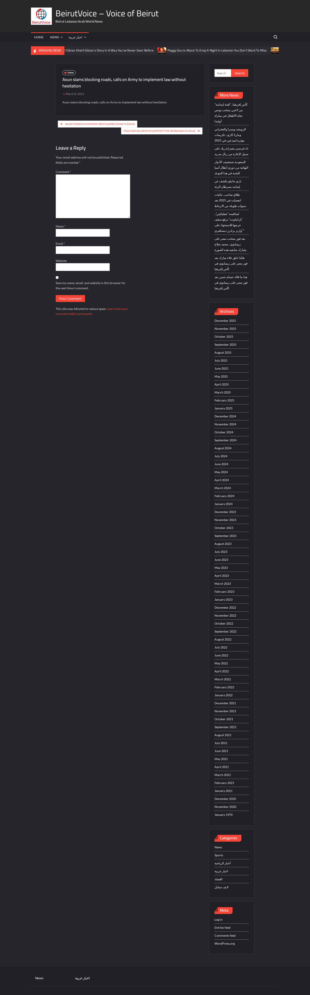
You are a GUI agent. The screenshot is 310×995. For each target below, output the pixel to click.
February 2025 (224, 400)
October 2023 (223, 528)
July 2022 (220, 647)
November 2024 (225, 424)
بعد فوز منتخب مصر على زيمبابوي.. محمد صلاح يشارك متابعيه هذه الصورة (230, 244)
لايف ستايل (221, 887)
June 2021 (221, 751)
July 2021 (220, 743)
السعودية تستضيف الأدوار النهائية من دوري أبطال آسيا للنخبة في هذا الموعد (231, 167)
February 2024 (224, 496)
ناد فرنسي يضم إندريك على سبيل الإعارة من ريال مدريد (231, 151)
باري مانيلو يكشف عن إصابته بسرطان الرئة (227, 183)
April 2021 (221, 767)
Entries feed (222, 927)
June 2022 (221, 655)
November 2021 (225, 711)
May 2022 (221, 663)
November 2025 (225, 328)
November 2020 (225, 806)
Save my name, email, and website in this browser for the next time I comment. (91, 285)
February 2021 (224, 783)
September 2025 (225, 344)
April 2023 (221, 575)
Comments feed (225, 935)
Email (60, 243)
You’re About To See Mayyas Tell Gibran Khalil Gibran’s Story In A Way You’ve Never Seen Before (91, 50)
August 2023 (222, 544)
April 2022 (221, 671)
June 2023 (221, 559)
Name (61, 226)
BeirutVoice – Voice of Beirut (107, 13)
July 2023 (220, 551)
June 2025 (221, 368)
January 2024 (223, 504)
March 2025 (222, 392)
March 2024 (222, 488)
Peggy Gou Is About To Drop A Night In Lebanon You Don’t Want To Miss (221, 50)
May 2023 (221, 567)
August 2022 (222, 639)
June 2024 (221, 464)
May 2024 (221, 472)
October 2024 (223, 432)
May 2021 (221, 759)
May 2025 (221, 376)
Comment (63, 172)
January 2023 (223, 599)
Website (61, 261)
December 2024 (225, 416)
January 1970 (223, 814)
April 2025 (221, 384)
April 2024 (221, 480)
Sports (218, 855)
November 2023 (225, 520)
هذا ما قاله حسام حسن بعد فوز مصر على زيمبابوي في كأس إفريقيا (231, 282)
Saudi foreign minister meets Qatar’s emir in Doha (100, 124)
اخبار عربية (75, 37)
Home (38, 37)
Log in (218, 919)
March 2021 (222, 775)
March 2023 (222, 583)
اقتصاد (218, 879)
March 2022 (222, 679)
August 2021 (222, 735)
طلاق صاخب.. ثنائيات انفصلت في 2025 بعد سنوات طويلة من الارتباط (230, 200)
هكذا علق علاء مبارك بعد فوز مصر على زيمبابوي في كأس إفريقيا (231, 263)
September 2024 (225, 440)
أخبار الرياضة (222, 863)
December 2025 (225, 320)
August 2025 (222, 352)
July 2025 (220, 360)
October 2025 (223, 336)
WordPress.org (224, 943)
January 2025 (223, 408)
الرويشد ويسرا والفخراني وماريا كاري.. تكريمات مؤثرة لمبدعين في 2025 (230, 134)
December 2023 (225, 512)
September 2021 (225, 727)
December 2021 (225, 703)
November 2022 (225, 615)
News (54, 37)
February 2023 (224, 591)
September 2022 (225, 631)
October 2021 (223, 719)
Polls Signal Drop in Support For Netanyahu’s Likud (159, 130)
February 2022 (224, 687)
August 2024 (222, 448)
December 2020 (225, 799)
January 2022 (223, 695)
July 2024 (220, 456)
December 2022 (225, 607)
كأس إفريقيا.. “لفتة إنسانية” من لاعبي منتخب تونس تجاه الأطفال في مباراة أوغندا (231, 113)
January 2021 (223, 791)
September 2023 (225, 536)
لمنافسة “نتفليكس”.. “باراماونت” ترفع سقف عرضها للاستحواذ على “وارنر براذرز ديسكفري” (229, 222)
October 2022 (223, 623)
